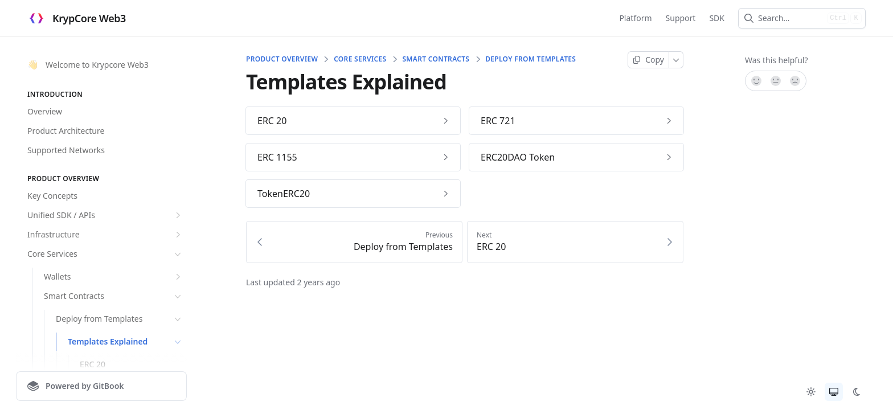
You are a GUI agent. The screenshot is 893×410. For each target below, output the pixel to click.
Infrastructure (105, 234)
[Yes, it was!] (755, 81)
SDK (716, 18)
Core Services (105, 254)
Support (681, 18)
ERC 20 (92, 364)
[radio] (811, 392)
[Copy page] (648, 59)
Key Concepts (52, 195)
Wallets (113, 276)
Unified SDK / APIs (105, 215)
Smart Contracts (113, 296)
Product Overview (282, 59)
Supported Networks (66, 150)
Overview (44, 111)
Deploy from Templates (119, 319)
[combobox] (790, 18)
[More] (676, 59)
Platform (635, 18)
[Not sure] (775, 81)
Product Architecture (65, 130)
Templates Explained (125, 341)
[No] (795, 81)
